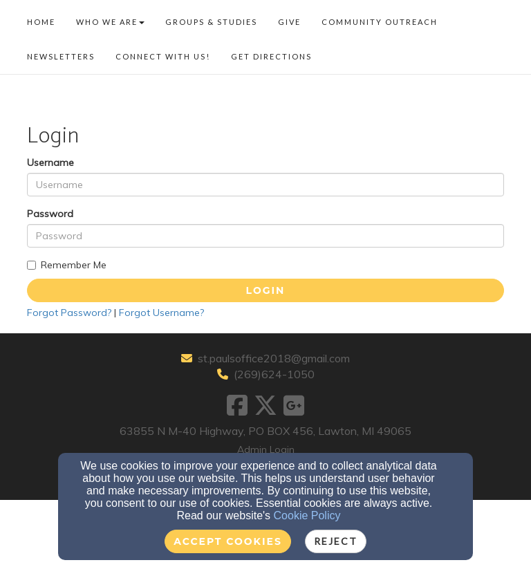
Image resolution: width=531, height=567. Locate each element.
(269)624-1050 (274, 374)
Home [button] (41, 21)
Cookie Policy (307, 515)
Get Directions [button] (271, 56)
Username (50, 162)
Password (50, 213)
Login (266, 290)
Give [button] (289, 21)
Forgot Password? (69, 312)
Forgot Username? (161, 312)
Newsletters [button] (61, 56)
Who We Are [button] (110, 21)
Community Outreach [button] (380, 21)
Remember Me (66, 265)
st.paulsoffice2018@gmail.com (274, 358)
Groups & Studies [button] (211, 21)
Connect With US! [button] (162, 56)
